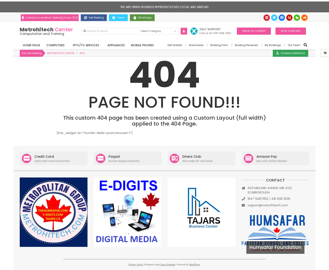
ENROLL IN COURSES (253, 31)
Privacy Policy (135, 264)
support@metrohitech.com (268, 205)
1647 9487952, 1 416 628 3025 (269, 199)
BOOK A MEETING (290, 31)
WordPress (194, 264)
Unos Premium (167, 264)
